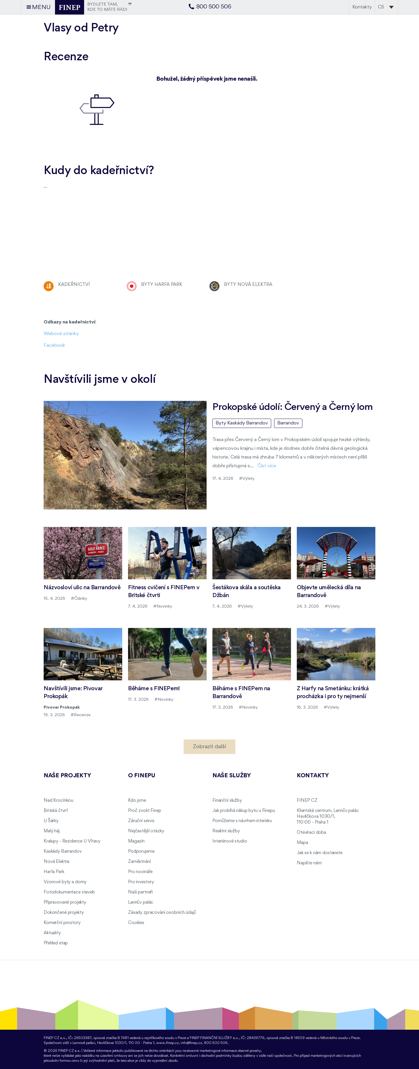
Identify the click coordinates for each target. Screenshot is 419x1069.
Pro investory (141, 882)
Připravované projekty (65, 902)
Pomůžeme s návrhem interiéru (242, 821)
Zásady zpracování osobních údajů (162, 913)
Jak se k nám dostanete (319, 853)
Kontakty (362, 7)
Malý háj (52, 831)
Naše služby (231, 775)
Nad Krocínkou (58, 801)
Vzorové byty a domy (65, 882)
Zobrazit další (209, 746)
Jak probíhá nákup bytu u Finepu (243, 811)
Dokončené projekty (64, 913)
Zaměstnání (139, 862)
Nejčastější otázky (146, 831)
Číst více (267, 466)
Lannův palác (140, 902)
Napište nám (309, 863)
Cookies (136, 923)
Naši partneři (140, 892)
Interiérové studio (229, 841)
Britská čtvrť (56, 811)
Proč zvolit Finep (144, 811)
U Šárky (51, 821)
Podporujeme (141, 851)
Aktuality (52, 933)
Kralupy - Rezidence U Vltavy (72, 841)
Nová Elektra (56, 862)
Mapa (302, 843)
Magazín (136, 841)
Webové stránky (61, 334)
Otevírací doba (311, 833)
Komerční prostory (62, 923)
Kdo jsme (137, 801)
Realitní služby (226, 831)
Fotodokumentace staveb (69, 892)
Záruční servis (141, 821)
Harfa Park (54, 872)
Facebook (54, 345)
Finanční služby (227, 801)
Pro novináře (140, 872)
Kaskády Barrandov (63, 851)
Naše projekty (67, 775)
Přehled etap (56, 943)
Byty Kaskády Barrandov (242, 423)
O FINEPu (141, 775)
